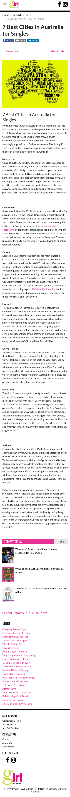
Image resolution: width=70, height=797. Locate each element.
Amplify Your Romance (14, 651)
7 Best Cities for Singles (15, 640)
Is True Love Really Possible (17, 666)
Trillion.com (43, 789)
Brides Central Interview (15, 681)
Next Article (58, 51)
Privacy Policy (9, 724)
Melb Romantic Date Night (17, 692)
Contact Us (8, 739)
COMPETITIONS (13, 541)
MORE (63, 541)
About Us (7, 743)
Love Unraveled (10, 647)
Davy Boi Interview (12, 699)
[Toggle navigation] (5, 3)
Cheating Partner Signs (14, 629)
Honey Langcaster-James (16, 658)
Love (28, 14)
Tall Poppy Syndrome (13, 684)
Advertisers (8, 746)
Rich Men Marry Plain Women (18, 677)
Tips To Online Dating (14, 644)
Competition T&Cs (11, 720)
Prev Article (11, 51)
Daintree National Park (44, 289)
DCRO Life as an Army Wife (17, 703)
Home (5, 14)
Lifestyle (17, 14)
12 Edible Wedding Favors (16, 662)
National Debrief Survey (15, 670)
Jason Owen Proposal (13, 673)
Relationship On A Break (15, 696)
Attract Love (9, 688)
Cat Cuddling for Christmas (17, 632)
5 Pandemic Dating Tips (15, 636)
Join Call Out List (10, 728)
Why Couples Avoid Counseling (19, 655)
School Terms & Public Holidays (24, 613)
